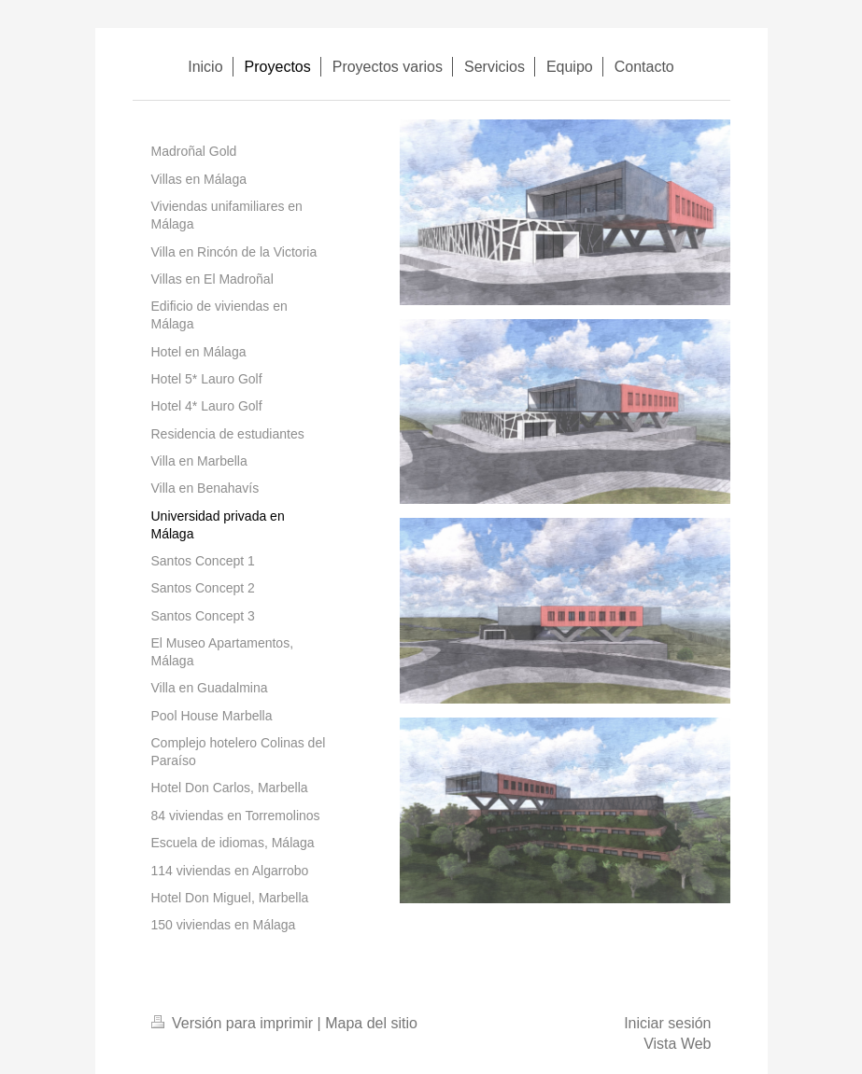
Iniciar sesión (667, 1023)
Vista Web (677, 1044)
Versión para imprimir (234, 1023)
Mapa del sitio (371, 1023)
